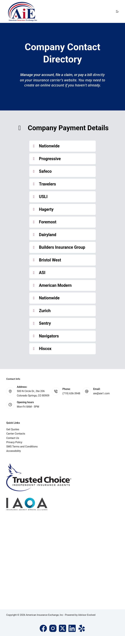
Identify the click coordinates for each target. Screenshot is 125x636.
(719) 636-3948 (71, 393)
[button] (62, 146)
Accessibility (13, 450)
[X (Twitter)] (62, 628)
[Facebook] (43, 628)
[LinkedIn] (72, 628)
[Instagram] (52, 628)
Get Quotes (12, 429)
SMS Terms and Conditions (22, 446)
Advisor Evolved (87, 614)
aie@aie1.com (101, 393)
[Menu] (117, 11)
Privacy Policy (14, 442)
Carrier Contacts (15, 433)
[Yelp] (81, 628)
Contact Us (12, 438)
